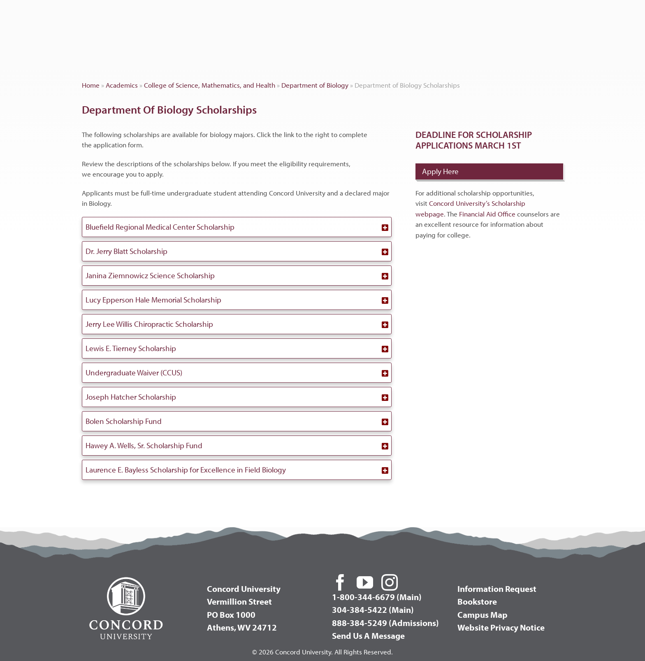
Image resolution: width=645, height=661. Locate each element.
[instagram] (389, 582)
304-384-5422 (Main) (373, 609)
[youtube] (365, 582)
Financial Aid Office (487, 213)
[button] (237, 227)
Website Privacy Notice (501, 627)
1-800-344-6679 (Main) (377, 596)
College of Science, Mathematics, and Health (209, 85)
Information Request (496, 588)
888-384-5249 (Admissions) (385, 622)
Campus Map (482, 614)
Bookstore (477, 601)
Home (91, 85)
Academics (122, 85)
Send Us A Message (368, 635)
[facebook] (340, 582)
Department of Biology (314, 85)
